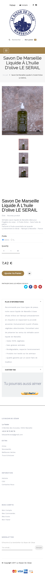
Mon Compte (7, 510)
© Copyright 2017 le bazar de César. (17, 563)
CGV (3, 481)
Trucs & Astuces (8, 455)
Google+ (35, 287)
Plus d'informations (14, 302)
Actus (4, 446)
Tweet (26, 287)
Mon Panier (6, 520)
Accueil (5, 75)
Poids (4, 236)
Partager (30, 287)
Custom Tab (10, 370)
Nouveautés (6, 449)
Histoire (5, 478)
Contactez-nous (8, 484)
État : (4, 216)
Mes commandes (8, 513)
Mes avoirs (6, 516)
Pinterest (40, 287)
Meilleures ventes (8, 452)
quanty (5, 246)
